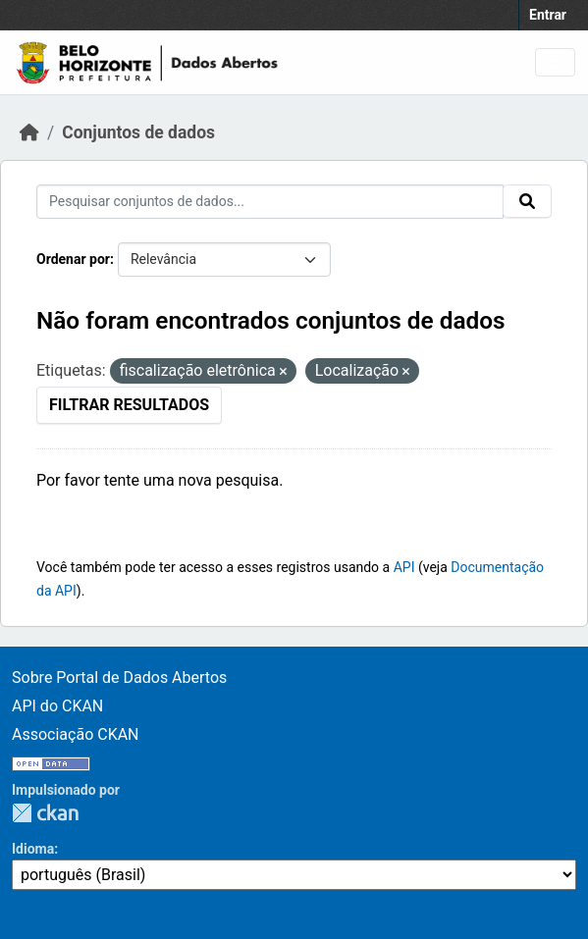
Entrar (547, 15)
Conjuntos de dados (138, 132)
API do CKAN (57, 706)
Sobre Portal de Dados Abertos (119, 677)
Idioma (33, 849)
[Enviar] (527, 201)
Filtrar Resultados (129, 404)
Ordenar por (73, 259)
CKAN (45, 813)
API (404, 567)
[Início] (29, 132)
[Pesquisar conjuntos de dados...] (270, 201)
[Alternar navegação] (555, 62)
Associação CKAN (75, 734)
